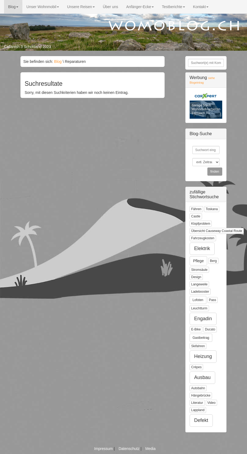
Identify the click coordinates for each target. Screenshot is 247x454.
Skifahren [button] (198, 346)
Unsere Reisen (81, 7)
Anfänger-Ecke (140, 7)
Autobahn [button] (198, 388)
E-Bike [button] (196, 329)
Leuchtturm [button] (199, 308)
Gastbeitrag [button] (201, 338)
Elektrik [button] (202, 248)
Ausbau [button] (202, 377)
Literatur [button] (197, 403)
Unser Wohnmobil (42, 7)
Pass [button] (212, 300)
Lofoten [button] (198, 300)
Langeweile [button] (199, 284)
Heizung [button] (203, 356)
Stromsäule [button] (199, 270)
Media (150, 448)
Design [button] (196, 277)
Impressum (104, 448)
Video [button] (211, 403)
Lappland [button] (197, 410)
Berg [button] (213, 261)
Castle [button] (195, 216)
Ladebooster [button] (200, 291)
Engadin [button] (203, 318)
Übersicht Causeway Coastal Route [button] (216, 231)
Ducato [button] (210, 329)
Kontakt (200, 7)
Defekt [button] (201, 420)
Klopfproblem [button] (200, 224)
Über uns (110, 7)
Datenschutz (130, 448)
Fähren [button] (196, 209)
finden (214, 171)
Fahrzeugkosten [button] (202, 238)
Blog (13, 7)
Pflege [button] (198, 261)
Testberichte (173, 7)
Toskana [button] (212, 209)
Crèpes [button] (196, 367)
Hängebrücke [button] (200, 395)
